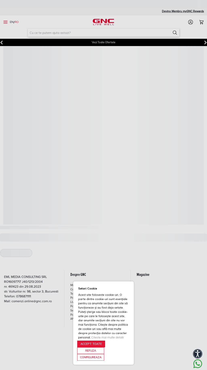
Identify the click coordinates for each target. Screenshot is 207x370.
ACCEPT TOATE (91, 344)
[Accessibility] (198, 354)
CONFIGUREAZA (90, 357)
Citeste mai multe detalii (107, 337)
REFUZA (90, 350)
